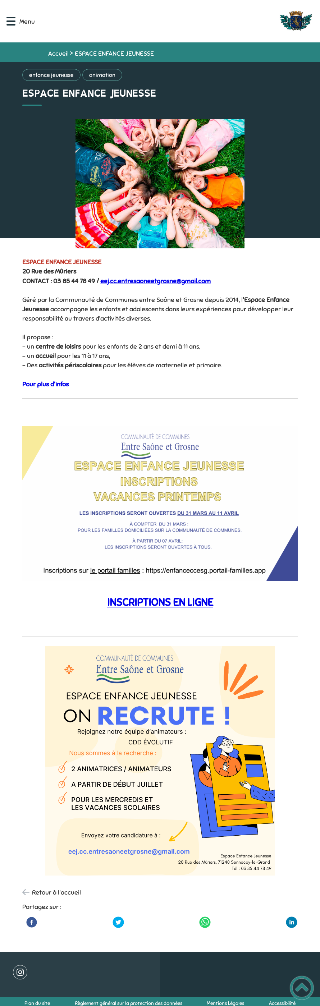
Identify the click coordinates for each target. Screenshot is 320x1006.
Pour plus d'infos (45, 384)
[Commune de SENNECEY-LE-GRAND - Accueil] (180, 21)
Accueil (58, 54)
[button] (10, 21)
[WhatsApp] (205, 922)
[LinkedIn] (291, 922)
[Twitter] (118, 922)
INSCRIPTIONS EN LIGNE (160, 602)
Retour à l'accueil (56, 892)
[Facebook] (32, 922)
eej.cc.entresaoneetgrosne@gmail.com (155, 281)
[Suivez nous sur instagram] (20, 972)
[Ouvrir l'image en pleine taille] (159, 184)
